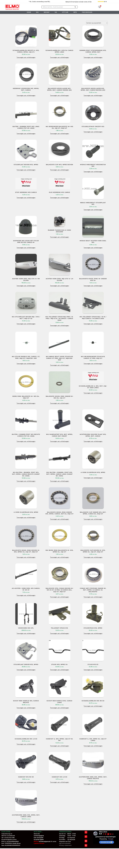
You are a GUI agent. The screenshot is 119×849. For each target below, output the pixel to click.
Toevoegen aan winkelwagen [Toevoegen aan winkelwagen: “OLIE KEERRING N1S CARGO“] (59, 197)
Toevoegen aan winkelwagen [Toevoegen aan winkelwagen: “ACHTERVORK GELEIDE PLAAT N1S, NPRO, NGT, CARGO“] (93, 441)
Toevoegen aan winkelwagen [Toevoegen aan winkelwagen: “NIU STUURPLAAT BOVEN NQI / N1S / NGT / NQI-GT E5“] (26, 324)
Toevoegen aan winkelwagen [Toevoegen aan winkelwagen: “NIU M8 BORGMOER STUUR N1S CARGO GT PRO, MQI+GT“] (93, 363)
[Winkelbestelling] (97, 23)
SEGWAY (46, 12)
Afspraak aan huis (65, 841)
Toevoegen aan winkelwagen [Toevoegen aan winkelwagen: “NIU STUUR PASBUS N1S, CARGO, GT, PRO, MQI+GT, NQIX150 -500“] (26, 363)
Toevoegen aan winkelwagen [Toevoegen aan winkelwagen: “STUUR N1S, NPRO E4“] (59, 669)
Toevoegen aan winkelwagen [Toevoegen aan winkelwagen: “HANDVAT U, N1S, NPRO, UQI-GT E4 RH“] (59, 746)
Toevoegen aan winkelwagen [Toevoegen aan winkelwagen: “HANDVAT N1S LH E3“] (59, 782)
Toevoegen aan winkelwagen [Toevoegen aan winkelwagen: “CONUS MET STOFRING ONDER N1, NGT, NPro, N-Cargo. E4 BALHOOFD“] (93, 597)
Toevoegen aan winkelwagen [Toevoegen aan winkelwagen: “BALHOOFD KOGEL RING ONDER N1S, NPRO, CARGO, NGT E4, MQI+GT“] (59, 519)
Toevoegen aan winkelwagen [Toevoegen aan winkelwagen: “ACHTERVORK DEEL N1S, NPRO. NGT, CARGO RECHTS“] (93, 784)
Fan (35, 837)
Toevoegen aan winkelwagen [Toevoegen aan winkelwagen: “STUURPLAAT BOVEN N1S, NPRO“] (26, 170)
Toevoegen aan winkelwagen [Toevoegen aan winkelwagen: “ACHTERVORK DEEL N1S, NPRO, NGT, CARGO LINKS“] (26, 822)
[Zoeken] (75, 7)
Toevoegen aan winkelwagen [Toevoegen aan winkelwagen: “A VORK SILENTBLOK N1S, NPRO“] (93, 477)
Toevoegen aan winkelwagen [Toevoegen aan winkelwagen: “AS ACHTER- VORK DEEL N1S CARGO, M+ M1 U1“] (26, 595)
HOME (29, 12)
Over (35, 834)
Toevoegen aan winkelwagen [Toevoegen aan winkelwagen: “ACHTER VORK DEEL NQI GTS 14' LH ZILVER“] (59, 285)
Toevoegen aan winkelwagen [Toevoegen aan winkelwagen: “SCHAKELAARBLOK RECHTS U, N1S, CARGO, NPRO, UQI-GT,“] (26, 57)
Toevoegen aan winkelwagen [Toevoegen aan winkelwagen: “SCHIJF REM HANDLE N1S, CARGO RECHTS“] (26, 708)
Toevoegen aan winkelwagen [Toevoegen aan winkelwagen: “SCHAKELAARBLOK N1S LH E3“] (26, 744)
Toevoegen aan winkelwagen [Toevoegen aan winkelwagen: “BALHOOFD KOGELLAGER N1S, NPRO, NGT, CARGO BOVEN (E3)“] (93, 95)
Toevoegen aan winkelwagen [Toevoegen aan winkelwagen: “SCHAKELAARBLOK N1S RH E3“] (93, 706)
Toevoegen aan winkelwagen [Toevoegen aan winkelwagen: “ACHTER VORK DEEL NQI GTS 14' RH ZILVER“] (26, 285)
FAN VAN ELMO (87, 12)
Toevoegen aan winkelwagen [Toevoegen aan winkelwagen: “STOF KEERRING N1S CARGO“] (26, 197)
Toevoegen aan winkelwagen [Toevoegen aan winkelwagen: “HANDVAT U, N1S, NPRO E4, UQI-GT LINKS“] (93, 746)
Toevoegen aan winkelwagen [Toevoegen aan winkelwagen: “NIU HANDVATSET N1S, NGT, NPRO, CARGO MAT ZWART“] (59, 441)
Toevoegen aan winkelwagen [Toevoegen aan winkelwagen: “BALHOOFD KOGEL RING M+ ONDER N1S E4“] (93, 285)
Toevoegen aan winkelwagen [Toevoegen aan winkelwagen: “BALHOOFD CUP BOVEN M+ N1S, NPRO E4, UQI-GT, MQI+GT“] (93, 557)
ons (38, 834)
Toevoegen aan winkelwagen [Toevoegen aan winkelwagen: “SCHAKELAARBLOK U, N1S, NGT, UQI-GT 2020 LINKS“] (93, 393)
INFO (75, 12)
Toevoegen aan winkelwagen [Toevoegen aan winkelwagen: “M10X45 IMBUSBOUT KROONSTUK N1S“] (93, 171)
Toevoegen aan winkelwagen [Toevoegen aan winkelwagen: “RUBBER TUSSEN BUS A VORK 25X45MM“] (59, 237)
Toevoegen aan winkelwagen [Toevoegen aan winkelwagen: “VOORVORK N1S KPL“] (26, 633)
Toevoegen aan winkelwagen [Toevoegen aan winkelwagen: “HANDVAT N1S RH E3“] (26, 782)
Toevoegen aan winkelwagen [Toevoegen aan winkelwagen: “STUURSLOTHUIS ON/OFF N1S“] (93, 132)
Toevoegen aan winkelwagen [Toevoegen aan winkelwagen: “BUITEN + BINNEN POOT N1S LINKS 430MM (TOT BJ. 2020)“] (26, 133)
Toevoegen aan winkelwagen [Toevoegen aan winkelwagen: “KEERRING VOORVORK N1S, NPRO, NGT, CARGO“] (26, 95)
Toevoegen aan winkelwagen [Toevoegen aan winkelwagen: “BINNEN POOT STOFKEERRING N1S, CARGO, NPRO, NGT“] (93, 57)
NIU (37, 12)
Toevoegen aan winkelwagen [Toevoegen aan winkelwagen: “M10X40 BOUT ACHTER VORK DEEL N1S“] (93, 247)
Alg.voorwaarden (65, 843)
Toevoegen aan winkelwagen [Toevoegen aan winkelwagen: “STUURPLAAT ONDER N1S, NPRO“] (26, 669)
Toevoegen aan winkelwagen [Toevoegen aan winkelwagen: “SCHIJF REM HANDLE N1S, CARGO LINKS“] (59, 708)
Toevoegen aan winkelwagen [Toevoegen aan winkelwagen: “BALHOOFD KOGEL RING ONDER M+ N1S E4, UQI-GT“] (59, 403)
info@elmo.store (10, 839)
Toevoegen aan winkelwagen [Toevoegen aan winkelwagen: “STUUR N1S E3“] (93, 669)
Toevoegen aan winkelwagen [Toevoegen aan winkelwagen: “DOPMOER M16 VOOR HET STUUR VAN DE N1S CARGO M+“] (26, 247)
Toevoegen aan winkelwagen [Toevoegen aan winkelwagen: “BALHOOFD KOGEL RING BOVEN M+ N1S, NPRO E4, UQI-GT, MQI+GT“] (26, 557)
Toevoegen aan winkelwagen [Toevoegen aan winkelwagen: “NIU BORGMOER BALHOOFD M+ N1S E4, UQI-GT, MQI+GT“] (59, 133)
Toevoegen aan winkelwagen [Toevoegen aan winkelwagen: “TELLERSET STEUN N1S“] (59, 633)
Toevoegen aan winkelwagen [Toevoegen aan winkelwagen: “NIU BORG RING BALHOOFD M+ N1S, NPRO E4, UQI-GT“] (59, 557)
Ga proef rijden (39, 839)
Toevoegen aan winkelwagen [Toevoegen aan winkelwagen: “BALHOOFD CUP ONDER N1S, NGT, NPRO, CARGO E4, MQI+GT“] (93, 519)
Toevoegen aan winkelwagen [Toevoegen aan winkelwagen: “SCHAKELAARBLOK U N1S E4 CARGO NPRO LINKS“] (59, 57)
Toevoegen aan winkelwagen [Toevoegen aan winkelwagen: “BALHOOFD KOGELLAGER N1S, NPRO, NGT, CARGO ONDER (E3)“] (59, 95)
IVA (56, 12)
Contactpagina (39, 835)
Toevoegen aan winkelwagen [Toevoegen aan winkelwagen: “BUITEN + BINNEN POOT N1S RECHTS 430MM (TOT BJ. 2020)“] (26, 441)
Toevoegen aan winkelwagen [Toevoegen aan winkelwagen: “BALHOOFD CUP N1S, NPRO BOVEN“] (59, 170)
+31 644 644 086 (9, 837)
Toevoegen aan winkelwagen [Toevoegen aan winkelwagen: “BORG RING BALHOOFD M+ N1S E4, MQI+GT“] (26, 403)
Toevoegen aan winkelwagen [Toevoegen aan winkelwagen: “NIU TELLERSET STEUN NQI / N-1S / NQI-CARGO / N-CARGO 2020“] (93, 324)
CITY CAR (65, 12)
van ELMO (39, 837)
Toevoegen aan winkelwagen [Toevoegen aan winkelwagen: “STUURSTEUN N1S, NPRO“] (93, 633)
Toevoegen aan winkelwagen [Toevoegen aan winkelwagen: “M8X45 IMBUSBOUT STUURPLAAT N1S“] (93, 209)
